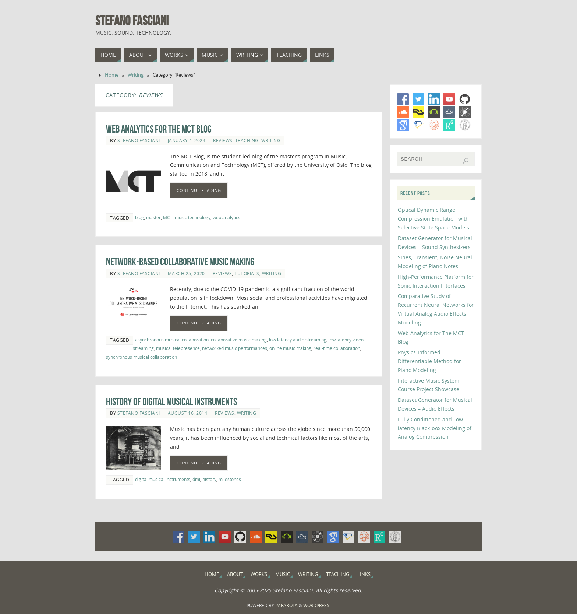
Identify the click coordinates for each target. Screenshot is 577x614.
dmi (196, 479)
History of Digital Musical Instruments (171, 401)
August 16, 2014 (188, 413)
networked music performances (234, 348)
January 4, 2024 (187, 140)
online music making (290, 348)
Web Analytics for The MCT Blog (159, 129)
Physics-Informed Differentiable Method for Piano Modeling (429, 361)
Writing (136, 75)
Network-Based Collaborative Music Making (180, 261)
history (209, 479)
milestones (230, 479)
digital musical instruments (162, 479)
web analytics (226, 217)
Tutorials (246, 273)
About (235, 574)
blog (139, 217)
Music (282, 574)
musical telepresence (178, 348)
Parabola (286, 605)
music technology (192, 217)
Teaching (247, 140)
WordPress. (316, 605)
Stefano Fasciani (132, 21)
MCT (168, 217)
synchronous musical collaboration (141, 357)
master (153, 217)
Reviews (223, 140)
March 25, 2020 (186, 273)
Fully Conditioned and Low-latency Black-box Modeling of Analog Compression (434, 428)
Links (364, 574)
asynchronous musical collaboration (172, 340)
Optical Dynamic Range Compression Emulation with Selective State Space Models (433, 218)
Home (111, 75)
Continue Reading (199, 190)
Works (259, 574)
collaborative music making (239, 340)
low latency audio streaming (297, 340)
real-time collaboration (337, 348)
